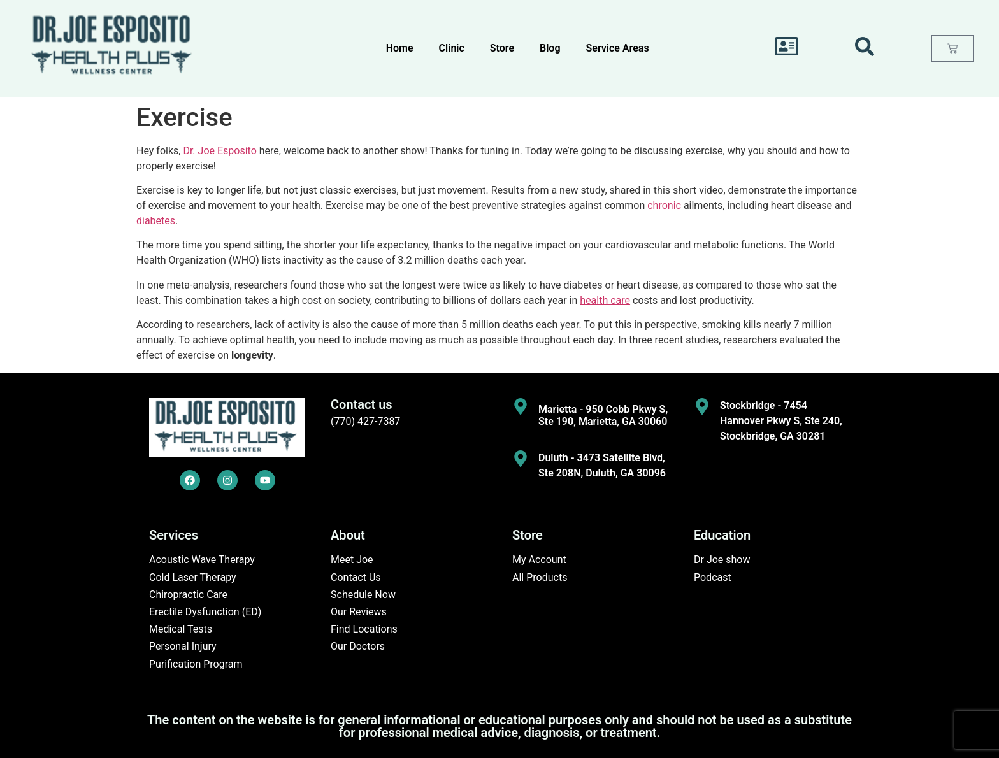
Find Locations (364, 629)
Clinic (451, 48)
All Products (539, 577)
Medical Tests (180, 629)
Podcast (712, 577)
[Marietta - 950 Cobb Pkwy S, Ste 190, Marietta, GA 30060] (520, 406)
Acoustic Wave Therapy (202, 560)
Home (399, 48)
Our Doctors (358, 646)
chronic (664, 205)
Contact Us (356, 577)
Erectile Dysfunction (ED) (205, 612)
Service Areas (617, 48)
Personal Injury (183, 646)
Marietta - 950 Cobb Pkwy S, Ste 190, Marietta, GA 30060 (603, 415)
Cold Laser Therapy (192, 577)
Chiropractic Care (188, 595)
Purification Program (196, 664)
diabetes (155, 221)
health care (605, 300)
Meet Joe (352, 560)
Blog (550, 48)
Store (502, 48)
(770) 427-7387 (365, 421)
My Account (539, 560)
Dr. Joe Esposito (219, 151)
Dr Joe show (722, 560)
